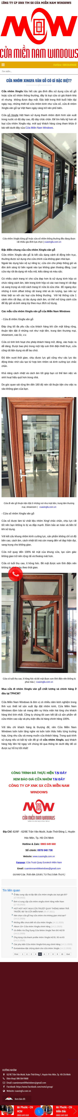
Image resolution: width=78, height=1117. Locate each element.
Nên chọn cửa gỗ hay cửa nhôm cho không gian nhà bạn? (40, 915)
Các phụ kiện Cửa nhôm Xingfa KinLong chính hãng (37, 944)
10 (62, 954)
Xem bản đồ (20, 1098)
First (16, 954)
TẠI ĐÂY (61, 773)
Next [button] (75, 1111)
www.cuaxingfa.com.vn (44, 856)
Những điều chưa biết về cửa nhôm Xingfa (33, 922)
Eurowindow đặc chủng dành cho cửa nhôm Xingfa (36, 948)
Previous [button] (3, 1111)
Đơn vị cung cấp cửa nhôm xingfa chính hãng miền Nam (39, 901)
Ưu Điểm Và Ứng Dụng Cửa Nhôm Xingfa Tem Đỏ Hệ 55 (39, 930)
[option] (39, 1085)
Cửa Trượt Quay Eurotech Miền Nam (44, 862)
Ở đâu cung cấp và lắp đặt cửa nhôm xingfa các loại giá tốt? (40, 894)
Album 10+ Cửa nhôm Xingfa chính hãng (32, 926)
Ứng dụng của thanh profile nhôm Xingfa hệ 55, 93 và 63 (39, 937)
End (68, 954)
